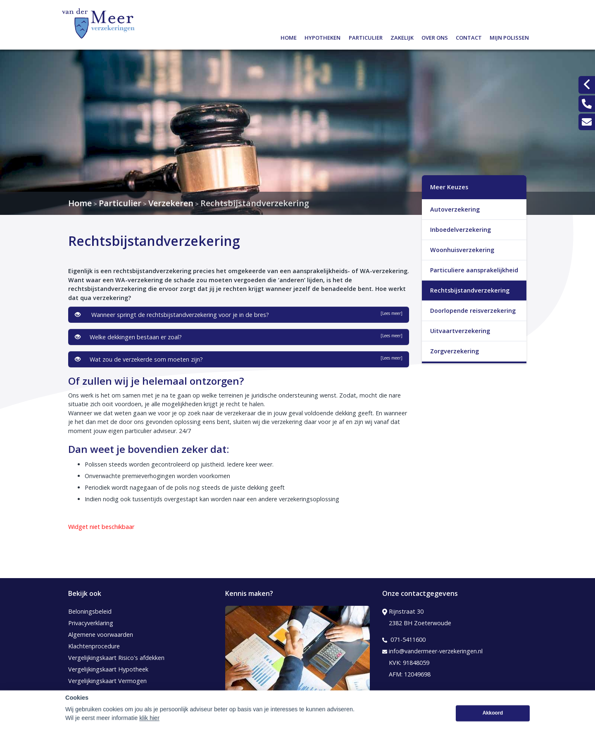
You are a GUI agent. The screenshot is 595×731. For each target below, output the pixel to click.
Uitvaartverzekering (460, 331)
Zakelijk (402, 36)
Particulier (366, 36)
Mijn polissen (509, 36)
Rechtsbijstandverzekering (254, 203)
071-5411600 (404, 639)
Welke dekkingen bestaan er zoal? (238, 337)
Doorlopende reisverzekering (473, 310)
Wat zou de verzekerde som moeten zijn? (238, 359)
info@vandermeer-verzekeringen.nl (432, 651)
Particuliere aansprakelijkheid (474, 270)
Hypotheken (322, 36)
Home (289, 36)
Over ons (434, 36)
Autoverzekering (455, 209)
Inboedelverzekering (460, 229)
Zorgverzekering (454, 351)
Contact (469, 36)
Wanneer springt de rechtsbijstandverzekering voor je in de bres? (238, 314)
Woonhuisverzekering (462, 250)
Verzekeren (170, 203)
